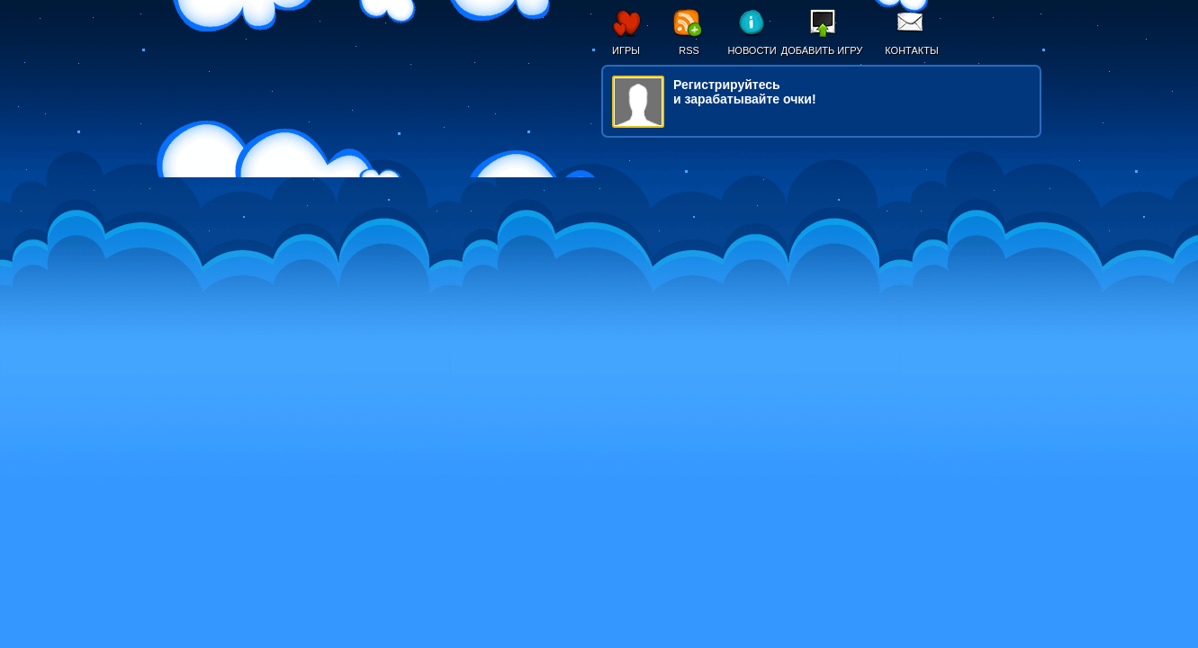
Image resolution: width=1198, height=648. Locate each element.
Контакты (911, 50)
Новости (751, 50)
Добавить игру (822, 50)
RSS (689, 50)
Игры (626, 50)
